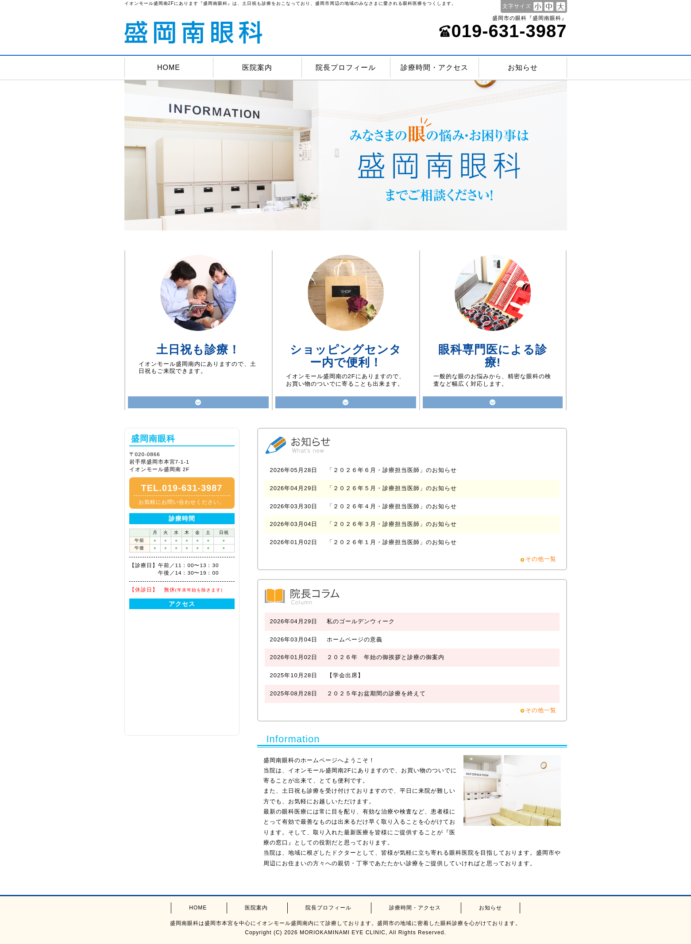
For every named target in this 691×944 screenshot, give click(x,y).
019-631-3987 (503, 31)
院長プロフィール (346, 67)
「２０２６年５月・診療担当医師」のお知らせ (392, 488)
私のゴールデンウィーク (361, 621)
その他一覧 (540, 559)
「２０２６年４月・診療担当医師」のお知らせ (392, 506)
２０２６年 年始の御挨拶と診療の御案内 (385, 657)
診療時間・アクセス (434, 67)
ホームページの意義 (354, 639)
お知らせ (523, 67)
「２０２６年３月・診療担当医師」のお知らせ (392, 524)
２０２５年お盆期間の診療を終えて (376, 693)
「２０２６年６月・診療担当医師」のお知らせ (392, 470)
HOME (168, 67)
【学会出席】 (345, 675)
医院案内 (257, 67)
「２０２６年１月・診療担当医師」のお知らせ (392, 542)
